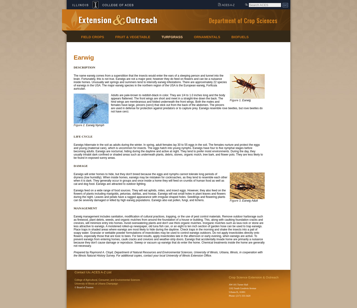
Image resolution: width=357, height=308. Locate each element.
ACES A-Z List (101, 272)
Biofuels (240, 37)
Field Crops (92, 37)
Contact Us (82, 272)
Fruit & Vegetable (132, 37)
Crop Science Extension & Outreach (253, 277)
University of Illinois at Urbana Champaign (96, 283)
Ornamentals (207, 37)
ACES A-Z (228, 5)
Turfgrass (172, 37)
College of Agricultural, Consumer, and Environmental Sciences (107, 280)
